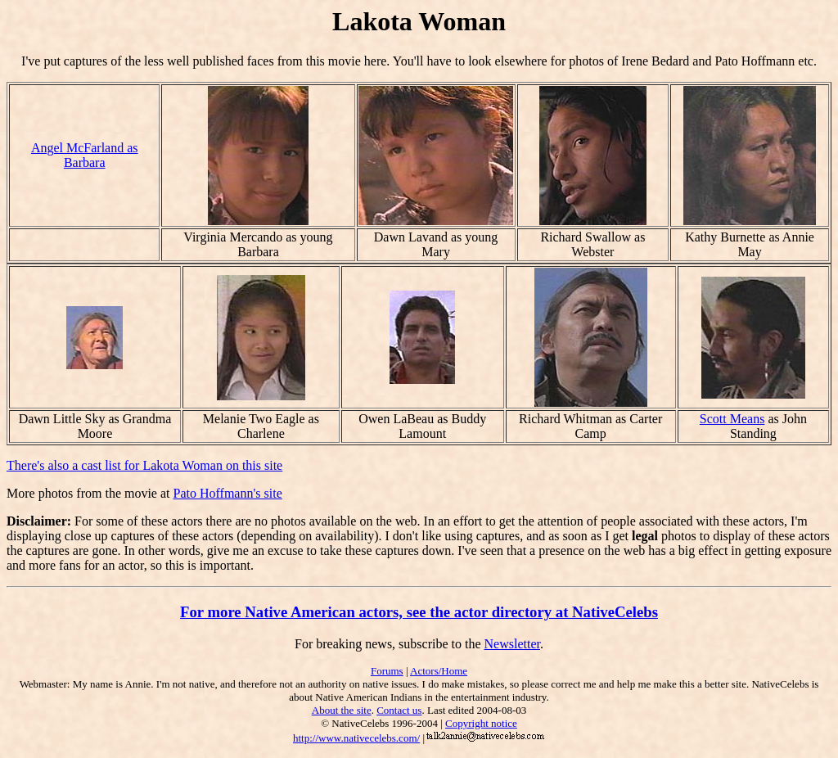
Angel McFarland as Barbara (84, 155)
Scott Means (732, 419)
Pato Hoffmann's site (227, 493)
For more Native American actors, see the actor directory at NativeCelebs (419, 611)
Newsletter (512, 644)
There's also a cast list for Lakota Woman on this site (144, 465)
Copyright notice (481, 723)
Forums (387, 671)
